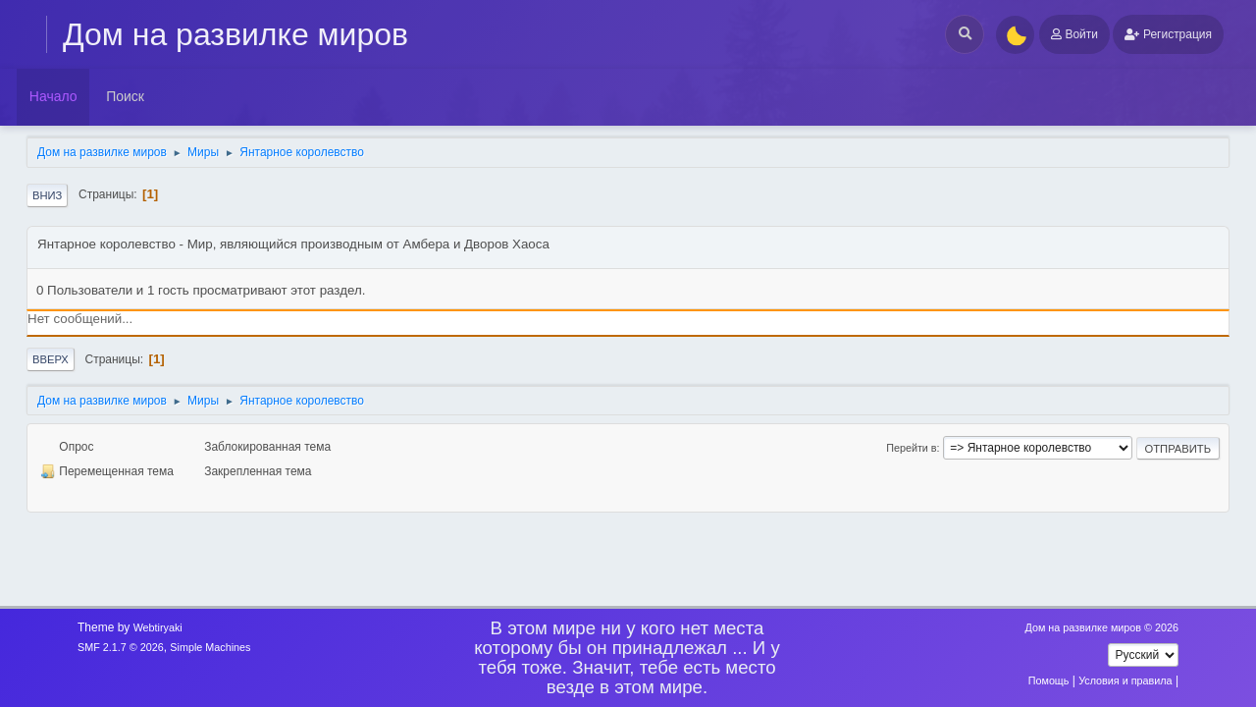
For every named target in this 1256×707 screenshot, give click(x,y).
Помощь (1049, 680)
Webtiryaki (158, 627)
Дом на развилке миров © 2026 (1101, 627)
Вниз (47, 195)
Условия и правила (1125, 680)
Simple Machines (210, 647)
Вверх (50, 359)
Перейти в (911, 448)
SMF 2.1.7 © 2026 (121, 647)
